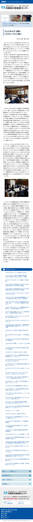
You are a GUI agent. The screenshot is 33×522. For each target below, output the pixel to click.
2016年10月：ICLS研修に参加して (16, 413)
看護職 (6, 484)
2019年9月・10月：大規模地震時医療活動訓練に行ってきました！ (17, 356)
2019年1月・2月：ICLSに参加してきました (17, 369)
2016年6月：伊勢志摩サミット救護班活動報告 (17, 422)
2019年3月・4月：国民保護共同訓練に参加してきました (17, 364)
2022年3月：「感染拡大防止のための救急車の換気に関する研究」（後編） (17, 285)
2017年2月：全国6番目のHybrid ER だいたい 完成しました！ (17, 398)
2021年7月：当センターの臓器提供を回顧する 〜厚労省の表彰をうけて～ (17, 308)
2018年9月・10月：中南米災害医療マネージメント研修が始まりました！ (17, 377)
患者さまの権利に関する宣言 (10, 509)
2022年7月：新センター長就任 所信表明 (17, 280)
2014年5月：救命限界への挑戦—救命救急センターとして (17, 464)
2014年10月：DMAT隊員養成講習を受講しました (17, 460)
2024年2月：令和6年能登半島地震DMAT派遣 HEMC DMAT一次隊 (16, 276)
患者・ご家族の (9, 471)
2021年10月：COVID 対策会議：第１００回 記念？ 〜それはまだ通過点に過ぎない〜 (17, 303)
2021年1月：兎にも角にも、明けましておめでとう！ (17, 321)
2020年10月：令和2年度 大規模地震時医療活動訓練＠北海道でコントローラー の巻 (17, 326)
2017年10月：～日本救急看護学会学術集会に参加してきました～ (17, 389)
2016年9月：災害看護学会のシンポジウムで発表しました (17, 417)
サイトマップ (6, 517)
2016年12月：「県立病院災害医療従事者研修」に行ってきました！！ (17, 407)
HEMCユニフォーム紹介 (12, 410)
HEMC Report (10, 269)
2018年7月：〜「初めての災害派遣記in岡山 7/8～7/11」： (17, 382)
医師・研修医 (8, 480)
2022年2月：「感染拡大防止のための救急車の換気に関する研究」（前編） (17, 289)
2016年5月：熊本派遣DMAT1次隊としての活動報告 (17, 426)
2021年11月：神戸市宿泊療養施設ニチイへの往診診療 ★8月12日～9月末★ (17, 298)
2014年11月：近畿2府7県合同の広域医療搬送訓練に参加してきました (17, 455)
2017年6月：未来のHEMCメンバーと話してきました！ (17, 394)
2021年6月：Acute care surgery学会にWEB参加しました (17, 316)
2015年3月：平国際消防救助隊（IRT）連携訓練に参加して (17, 438)
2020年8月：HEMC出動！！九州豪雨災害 (17, 335)
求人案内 (5, 513)
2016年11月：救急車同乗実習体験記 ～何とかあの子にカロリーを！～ (17, 402)
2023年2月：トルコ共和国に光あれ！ (16, 272)
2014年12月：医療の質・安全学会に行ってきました (17, 451)
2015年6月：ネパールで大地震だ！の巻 (17, 434)
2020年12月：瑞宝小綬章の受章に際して (17, 331)
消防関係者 (7, 475)
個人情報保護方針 (7, 511)
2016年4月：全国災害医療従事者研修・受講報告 (17, 430)
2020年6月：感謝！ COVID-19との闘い (17, 344)
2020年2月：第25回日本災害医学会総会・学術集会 (17, 339)
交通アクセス (26, 1)
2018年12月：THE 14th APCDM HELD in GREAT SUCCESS (16, 373)
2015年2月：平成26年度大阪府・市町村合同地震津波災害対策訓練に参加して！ (17, 442)
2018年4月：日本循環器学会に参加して (17, 385)
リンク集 (5, 515)
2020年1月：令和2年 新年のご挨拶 (16, 352)
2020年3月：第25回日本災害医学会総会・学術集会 (17, 348)
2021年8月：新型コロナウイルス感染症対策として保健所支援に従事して (17, 312)
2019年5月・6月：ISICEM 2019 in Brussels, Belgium (16, 360)
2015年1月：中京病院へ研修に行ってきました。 (17, 446)
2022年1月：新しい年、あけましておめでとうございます (17, 293)
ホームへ (30, 1)
